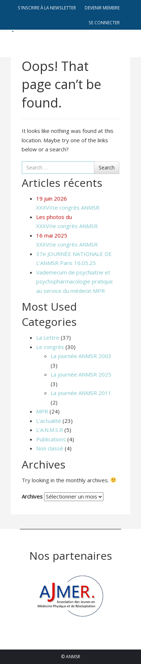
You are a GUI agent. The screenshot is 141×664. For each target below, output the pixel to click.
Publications (51, 439)
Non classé (49, 448)
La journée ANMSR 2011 (81, 392)
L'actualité (48, 420)
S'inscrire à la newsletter (47, 7)
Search (107, 167)
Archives (32, 496)
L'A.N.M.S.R (49, 429)
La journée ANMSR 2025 (81, 374)
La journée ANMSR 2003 (81, 356)
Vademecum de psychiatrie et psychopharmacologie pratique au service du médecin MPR (74, 281)
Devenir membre (102, 7)
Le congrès (50, 346)
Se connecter (104, 22)
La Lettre (47, 337)
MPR (42, 411)
